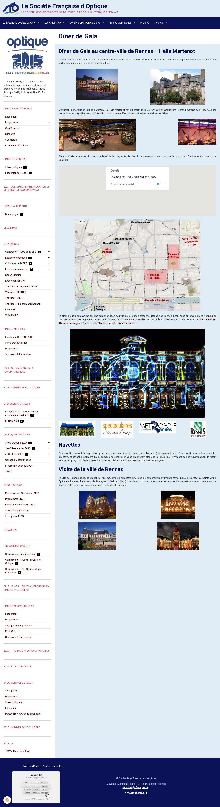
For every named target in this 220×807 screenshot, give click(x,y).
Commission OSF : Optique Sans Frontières (23, 571)
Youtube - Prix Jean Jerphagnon (23, 303)
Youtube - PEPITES (15, 292)
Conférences (12, 128)
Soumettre (11, 139)
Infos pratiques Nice (16, 342)
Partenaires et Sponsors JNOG (22, 493)
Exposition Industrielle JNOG (20, 504)
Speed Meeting (13, 274)
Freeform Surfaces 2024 (18, 465)
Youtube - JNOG (14, 297)
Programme (11, 122)
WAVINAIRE (11, 315)
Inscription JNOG (14, 516)
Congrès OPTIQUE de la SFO (85, 22)
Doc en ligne (14, 214)
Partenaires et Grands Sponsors (23, 713)
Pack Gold (10, 631)
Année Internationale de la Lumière (118, 323)
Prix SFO (145, 22)
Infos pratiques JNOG (17, 510)
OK (158, 184)
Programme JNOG (15, 498)
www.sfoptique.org (136, 792)
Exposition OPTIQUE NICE (19, 337)
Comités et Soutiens (16, 145)
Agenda (159, 22)
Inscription (11, 690)
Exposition (11, 116)
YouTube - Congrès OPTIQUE (21, 286)
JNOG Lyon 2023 (16, 454)
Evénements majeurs (19, 269)
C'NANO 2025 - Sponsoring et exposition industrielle (21, 413)
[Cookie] (7, 800)
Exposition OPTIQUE (18, 172)
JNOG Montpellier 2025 (20, 448)
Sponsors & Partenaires (18, 354)
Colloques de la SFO (18, 263)
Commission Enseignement (22, 554)
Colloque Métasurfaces (18, 460)
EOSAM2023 (14, 421)
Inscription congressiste (18, 625)
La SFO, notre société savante (19, 22)
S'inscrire (10, 133)
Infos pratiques (16, 167)
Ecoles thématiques (121, 22)
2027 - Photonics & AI (17, 751)
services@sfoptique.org (136, 787)
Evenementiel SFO (15, 280)
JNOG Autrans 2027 (18, 442)
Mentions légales (31, 766)
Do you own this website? (122, 184)
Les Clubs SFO (53, 22)
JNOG (8, 471)
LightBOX (10, 309)
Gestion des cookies (53, 766)
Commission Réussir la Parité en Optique (23, 561)
